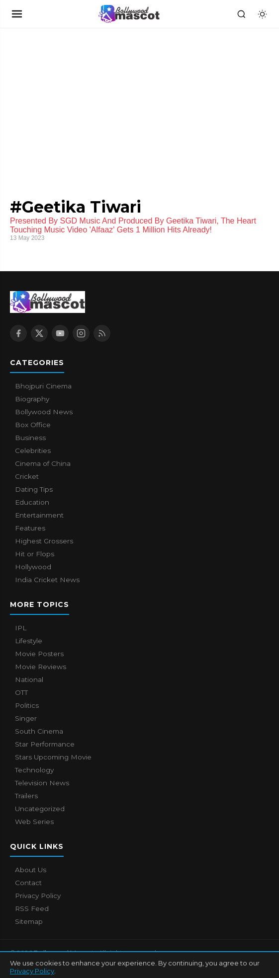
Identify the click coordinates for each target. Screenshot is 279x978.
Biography (32, 399)
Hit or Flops (34, 554)
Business (30, 438)
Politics (27, 705)
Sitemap (29, 921)
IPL (20, 628)
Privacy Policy (38, 896)
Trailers (26, 796)
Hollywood (33, 567)
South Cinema (39, 731)
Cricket (27, 476)
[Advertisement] (74, 102)
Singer (26, 718)
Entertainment (39, 515)
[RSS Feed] (101, 333)
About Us (30, 870)
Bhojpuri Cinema (43, 386)
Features (30, 528)
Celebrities (33, 450)
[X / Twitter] (39, 333)
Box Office (33, 425)
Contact (28, 883)
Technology (34, 770)
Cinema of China (43, 463)
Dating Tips (34, 489)
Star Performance (45, 744)
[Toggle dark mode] (262, 14)
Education (32, 502)
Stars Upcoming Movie (53, 757)
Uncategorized (40, 809)
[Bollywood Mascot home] (129, 14)
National (29, 679)
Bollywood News (44, 412)
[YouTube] (60, 333)
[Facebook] (18, 333)
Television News (42, 783)
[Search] (241, 14)
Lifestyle (28, 641)
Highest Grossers (44, 541)
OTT (21, 692)
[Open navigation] (17, 14)
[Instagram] (81, 333)
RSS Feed (32, 908)
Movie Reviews (40, 667)
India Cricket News (47, 580)
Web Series (34, 822)
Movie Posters (39, 654)
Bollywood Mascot (64, 953)
